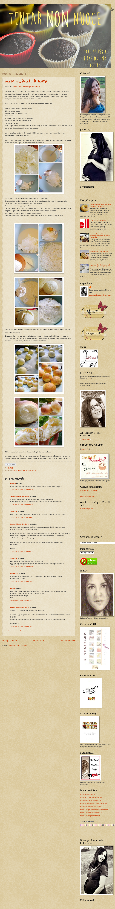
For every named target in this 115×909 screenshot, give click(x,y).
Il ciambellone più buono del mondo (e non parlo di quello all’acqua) (100, 236)
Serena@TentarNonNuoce (19, 496)
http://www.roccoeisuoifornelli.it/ (91, 813)
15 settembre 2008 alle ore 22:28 (21, 601)
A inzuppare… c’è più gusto (99, 251)
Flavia (12, 588)
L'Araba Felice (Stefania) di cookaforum (26, 87)
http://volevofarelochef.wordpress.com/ (93, 803)
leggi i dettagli (85, 439)
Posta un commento (15, 631)
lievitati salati (16, 470)
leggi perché (85, 449)
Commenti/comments (87, 496)
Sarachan (13, 511)
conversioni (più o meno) (88, 490)
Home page (38, 640)
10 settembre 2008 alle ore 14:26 (21, 517)
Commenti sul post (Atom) (18, 645)
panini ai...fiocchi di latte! (26, 81)
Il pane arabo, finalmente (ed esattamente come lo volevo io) (100, 266)
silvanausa (14, 573)
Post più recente (10, 640)
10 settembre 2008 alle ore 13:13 (21, 504)
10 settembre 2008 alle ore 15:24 (21, 551)
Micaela (13, 484)
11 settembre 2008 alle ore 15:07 (21, 566)
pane (24, 470)
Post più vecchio (67, 640)
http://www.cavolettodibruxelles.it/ (91, 806)
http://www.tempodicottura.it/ (90, 816)
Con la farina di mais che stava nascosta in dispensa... (100, 205)
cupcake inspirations (87, 509)
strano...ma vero (31, 470)
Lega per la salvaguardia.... (99, 220)
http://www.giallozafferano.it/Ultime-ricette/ (94, 810)
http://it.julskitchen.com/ (88, 794)
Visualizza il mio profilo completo (100, 295)
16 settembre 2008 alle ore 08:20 (21, 626)
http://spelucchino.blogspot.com (91, 800)
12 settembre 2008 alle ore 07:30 (21, 581)
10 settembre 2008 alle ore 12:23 (21, 489)
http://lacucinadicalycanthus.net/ (91, 797)
